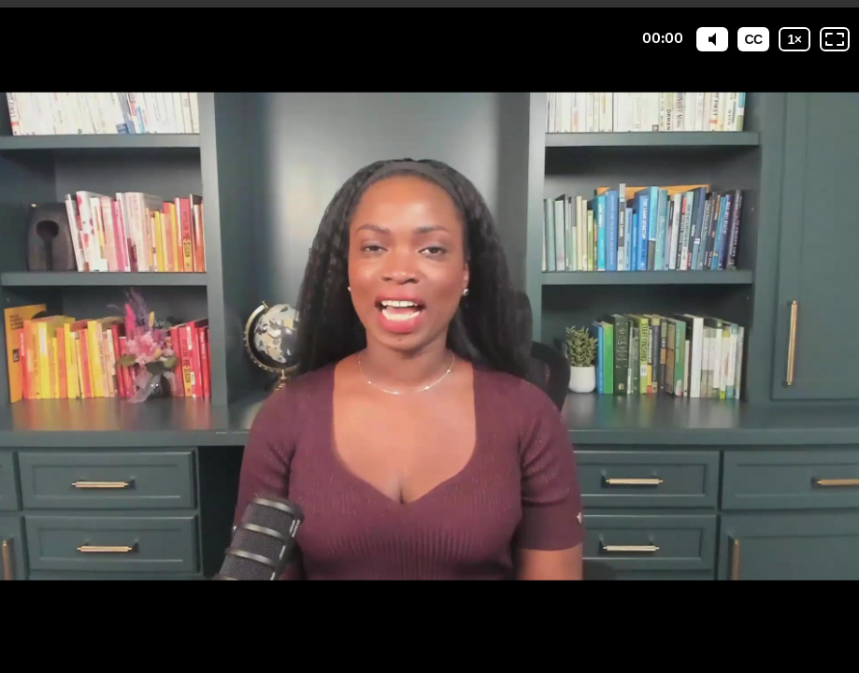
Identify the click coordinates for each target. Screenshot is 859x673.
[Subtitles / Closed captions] (753, 39)
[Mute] (712, 39)
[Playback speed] (794, 39)
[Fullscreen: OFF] (835, 39)
